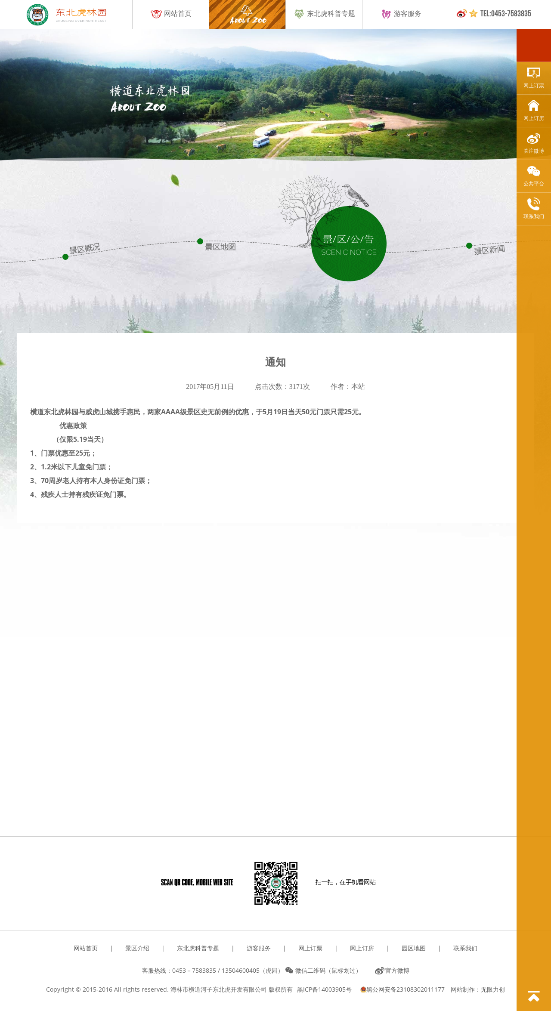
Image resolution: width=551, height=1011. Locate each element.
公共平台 (533, 175)
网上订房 (533, 110)
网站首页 (171, 14)
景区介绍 (137, 948)
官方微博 (397, 970)
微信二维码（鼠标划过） (328, 970)
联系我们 (533, 208)
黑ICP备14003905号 (324, 989)
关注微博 (533, 143)
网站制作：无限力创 (478, 989)
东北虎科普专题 (324, 14)
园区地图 (414, 948)
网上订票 (533, 77)
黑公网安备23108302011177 (403, 989)
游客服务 (400, 14)
